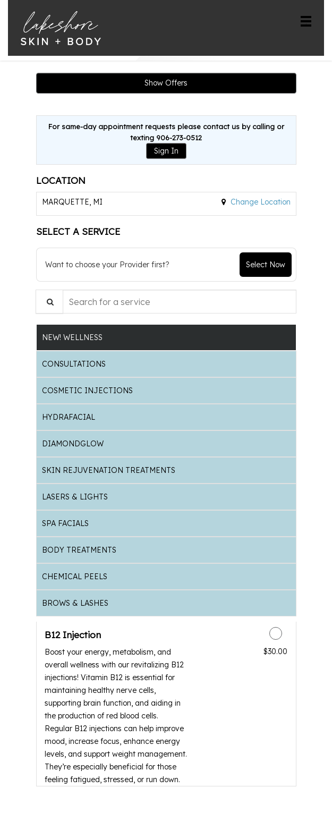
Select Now (265, 264)
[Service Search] (49, 302)
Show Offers (166, 83)
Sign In (166, 151)
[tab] (166, 337)
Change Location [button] (259, 202)
